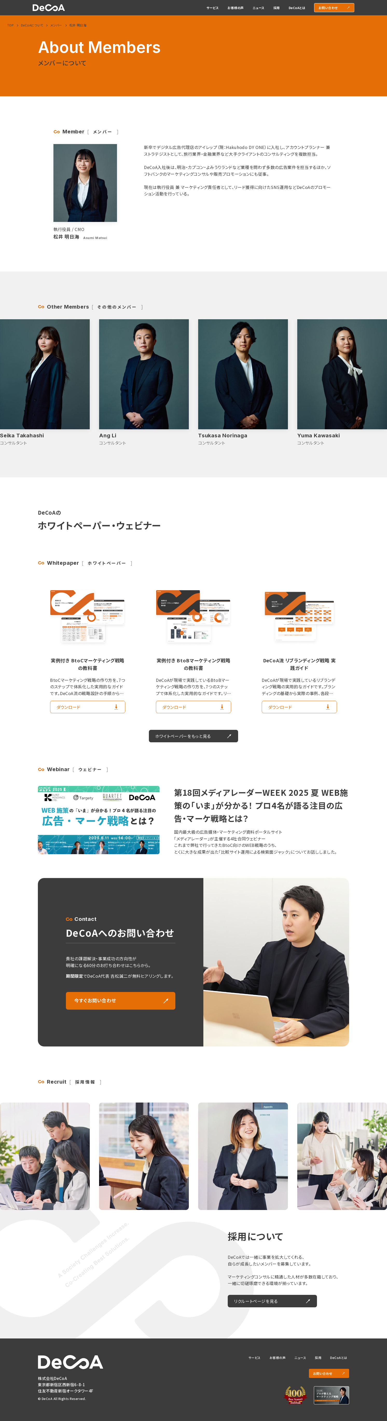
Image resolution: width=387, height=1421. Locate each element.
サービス (254, 1357)
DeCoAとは (338, 1357)
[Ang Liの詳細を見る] (243, 382)
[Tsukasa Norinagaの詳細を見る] (342, 382)
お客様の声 (277, 1357)
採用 (318, 1357)
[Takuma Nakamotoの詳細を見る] (45, 382)
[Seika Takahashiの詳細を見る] (144, 382)
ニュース (300, 1357)
